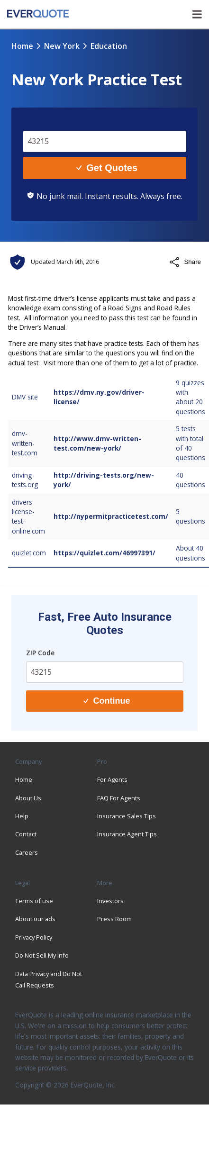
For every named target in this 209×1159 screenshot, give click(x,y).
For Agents (112, 779)
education (109, 46)
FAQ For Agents (118, 798)
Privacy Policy (33, 937)
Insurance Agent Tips (127, 834)
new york (62, 46)
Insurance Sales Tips (126, 816)
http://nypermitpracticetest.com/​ (111, 516)
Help (21, 816)
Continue (106, 701)
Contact (25, 834)
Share (185, 262)
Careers (26, 852)
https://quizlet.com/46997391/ (104, 552)
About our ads (35, 919)
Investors (110, 900)
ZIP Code (40, 652)
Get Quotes (106, 168)
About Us (28, 798)
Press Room (114, 919)
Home (22, 46)
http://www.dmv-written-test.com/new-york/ (97, 443)
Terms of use (34, 900)
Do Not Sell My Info (42, 955)
